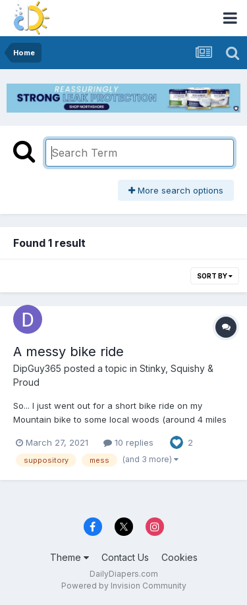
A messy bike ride (68, 351)
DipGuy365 (37, 368)
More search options (175, 190)
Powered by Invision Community (123, 586)
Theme (69, 557)
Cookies (179, 557)
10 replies (128, 442)
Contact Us (125, 557)
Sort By (215, 276)
